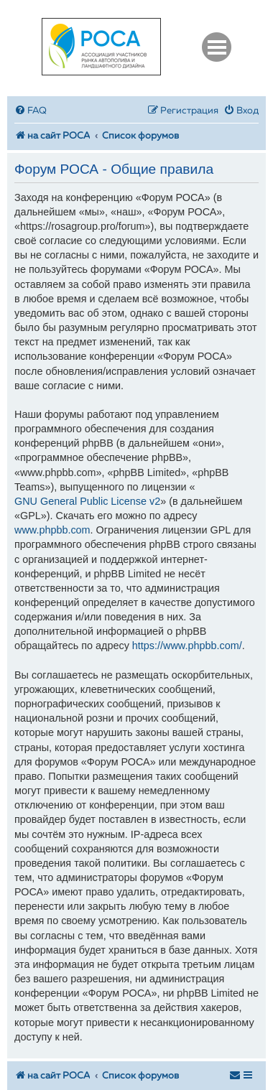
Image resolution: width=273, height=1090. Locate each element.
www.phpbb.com (52, 530)
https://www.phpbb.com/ (187, 645)
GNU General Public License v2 (87, 501)
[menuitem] (30, 111)
